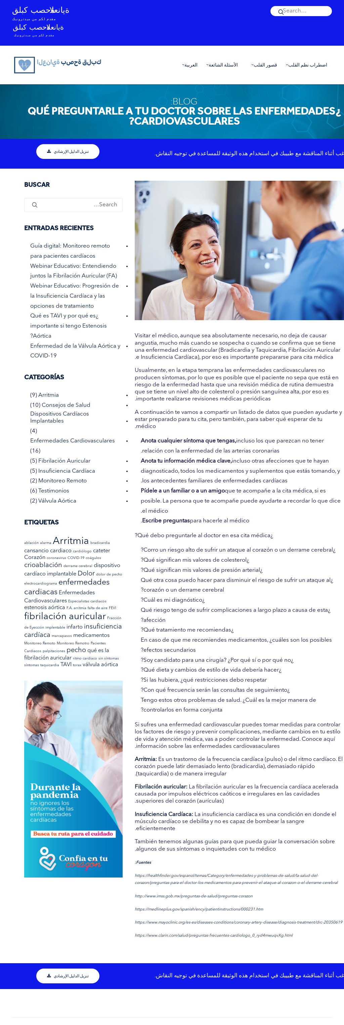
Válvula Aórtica (57, 501)
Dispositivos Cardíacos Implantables (59, 417)
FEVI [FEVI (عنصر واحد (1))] (112, 608)
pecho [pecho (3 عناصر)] (76, 650)
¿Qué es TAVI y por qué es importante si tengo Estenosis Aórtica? (68, 326)
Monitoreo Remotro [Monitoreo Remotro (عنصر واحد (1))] (73, 643)
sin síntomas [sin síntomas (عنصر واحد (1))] (108, 658)
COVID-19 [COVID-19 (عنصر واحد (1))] (76, 558)
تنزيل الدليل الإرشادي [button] (68, 151)
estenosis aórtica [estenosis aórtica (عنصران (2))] (44, 607)
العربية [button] (188, 65)
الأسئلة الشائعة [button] (220, 65)
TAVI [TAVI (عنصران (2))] (66, 665)
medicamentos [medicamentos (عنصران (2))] (91, 635)
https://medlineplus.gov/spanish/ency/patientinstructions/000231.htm (199, 909)
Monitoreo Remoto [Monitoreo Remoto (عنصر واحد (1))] (39, 643)
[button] (301, 11)
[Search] (301, 11)
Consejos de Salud (66, 405)
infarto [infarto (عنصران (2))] (75, 627)
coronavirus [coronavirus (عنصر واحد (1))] (56, 558)
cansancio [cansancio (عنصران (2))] (36, 551)
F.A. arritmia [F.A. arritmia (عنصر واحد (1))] (76, 608)
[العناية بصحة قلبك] (58, 65)
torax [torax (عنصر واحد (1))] (77, 665)
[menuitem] (301, 11)
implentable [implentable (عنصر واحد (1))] (55, 628)
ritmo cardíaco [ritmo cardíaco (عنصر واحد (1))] (85, 658)
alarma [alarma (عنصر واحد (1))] (45, 543)
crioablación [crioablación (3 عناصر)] (43, 565)
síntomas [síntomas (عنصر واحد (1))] (31, 665)
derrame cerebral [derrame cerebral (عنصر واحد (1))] (77, 566)
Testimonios (53, 491)
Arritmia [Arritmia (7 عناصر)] (71, 541)
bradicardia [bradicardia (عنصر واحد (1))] (100, 543)
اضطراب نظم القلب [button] (305, 65)
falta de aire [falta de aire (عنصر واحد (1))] (98, 608)
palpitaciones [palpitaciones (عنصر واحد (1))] (54, 651)
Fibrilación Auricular (64, 461)
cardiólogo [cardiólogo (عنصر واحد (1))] (82, 551)
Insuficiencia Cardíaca (66, 471)
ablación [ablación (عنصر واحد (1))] (31, 543)
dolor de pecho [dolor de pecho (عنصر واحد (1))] (109, 574)
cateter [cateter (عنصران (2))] (101, 551)
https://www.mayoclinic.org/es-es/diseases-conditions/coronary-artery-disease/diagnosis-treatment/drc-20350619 (238, 923)
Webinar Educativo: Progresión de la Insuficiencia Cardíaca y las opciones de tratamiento (74, 296)
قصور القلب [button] (262, 65)
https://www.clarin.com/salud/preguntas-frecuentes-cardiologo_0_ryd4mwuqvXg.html (214, 936)
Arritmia (48, 395)
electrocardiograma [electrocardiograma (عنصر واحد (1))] (40, 584)
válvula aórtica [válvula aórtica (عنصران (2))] (100, 665)
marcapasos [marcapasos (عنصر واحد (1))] (62, 636)
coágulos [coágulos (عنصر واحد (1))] (93, 558)
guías (212, 842)
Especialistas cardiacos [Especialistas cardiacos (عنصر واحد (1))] (87, 601)
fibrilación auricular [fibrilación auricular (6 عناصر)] (65, 617)
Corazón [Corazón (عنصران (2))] (34, 557)
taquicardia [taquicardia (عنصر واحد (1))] (49, 665)
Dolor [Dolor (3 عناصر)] (86, 573)
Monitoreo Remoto (62, 481)
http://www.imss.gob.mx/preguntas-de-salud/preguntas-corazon (194, 896)
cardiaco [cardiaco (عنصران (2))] (61, 551)
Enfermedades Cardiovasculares (72, 441)
